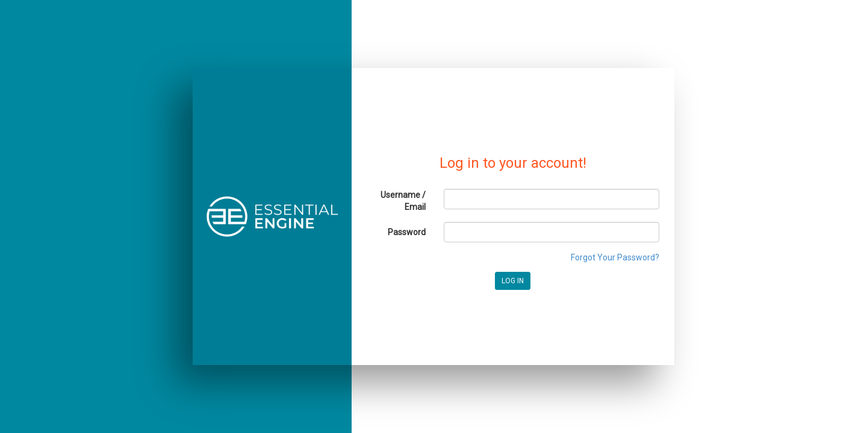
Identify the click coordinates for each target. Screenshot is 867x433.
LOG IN (513, 281)
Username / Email (403, 201)
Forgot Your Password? (615, 257)
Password (407, 232)
